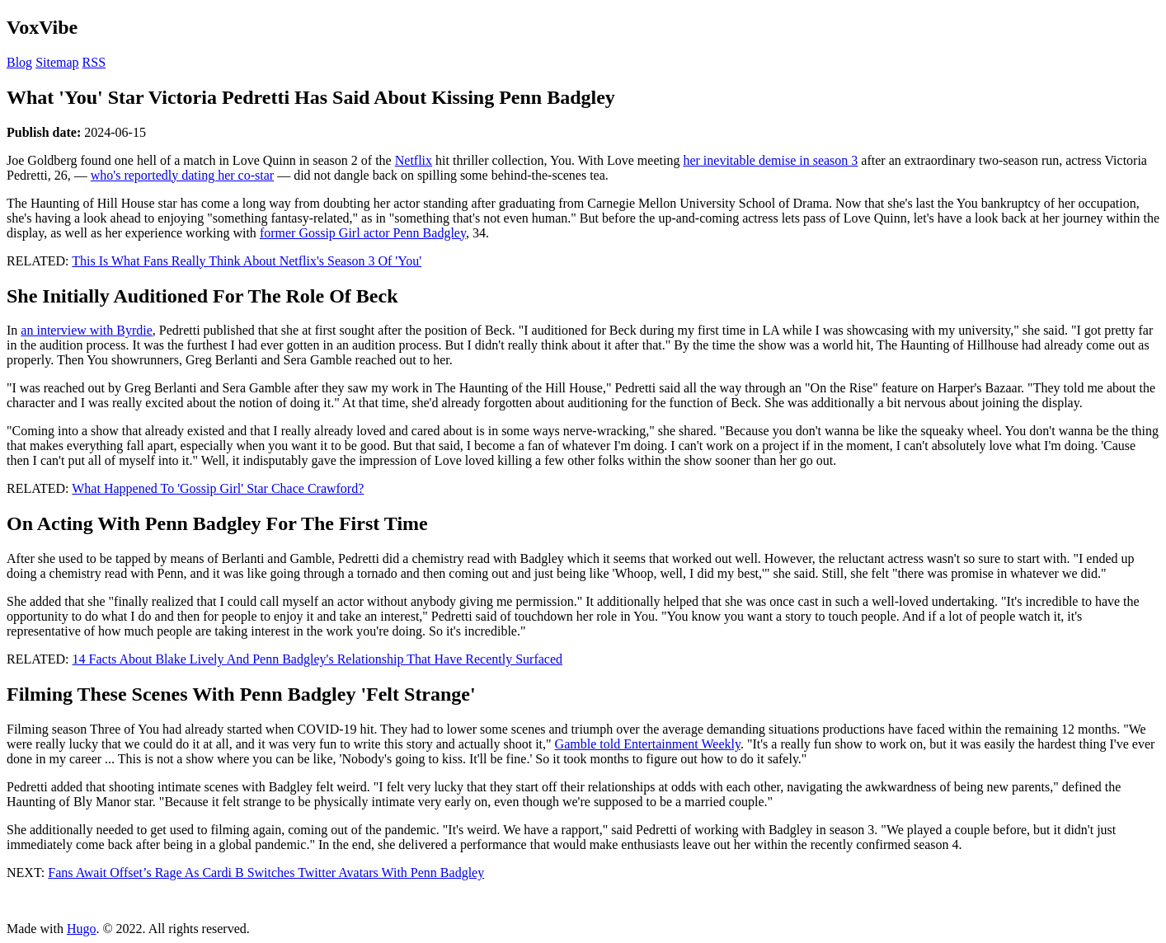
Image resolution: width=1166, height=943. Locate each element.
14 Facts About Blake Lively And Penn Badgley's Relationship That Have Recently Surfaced (317, 659)
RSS (94, 62)
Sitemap (56, 62)
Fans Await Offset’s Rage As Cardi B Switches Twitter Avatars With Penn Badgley (266, 873)
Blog (19, 62)
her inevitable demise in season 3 (770, 160)
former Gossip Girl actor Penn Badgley (363, 233)
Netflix (413, 160)
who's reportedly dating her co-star (182, 175)
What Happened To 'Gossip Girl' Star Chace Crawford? (218, 488)
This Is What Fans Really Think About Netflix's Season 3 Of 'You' (246, 261)
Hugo (81, 929)
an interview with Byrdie (87, 330)
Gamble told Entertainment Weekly (648, 744)
